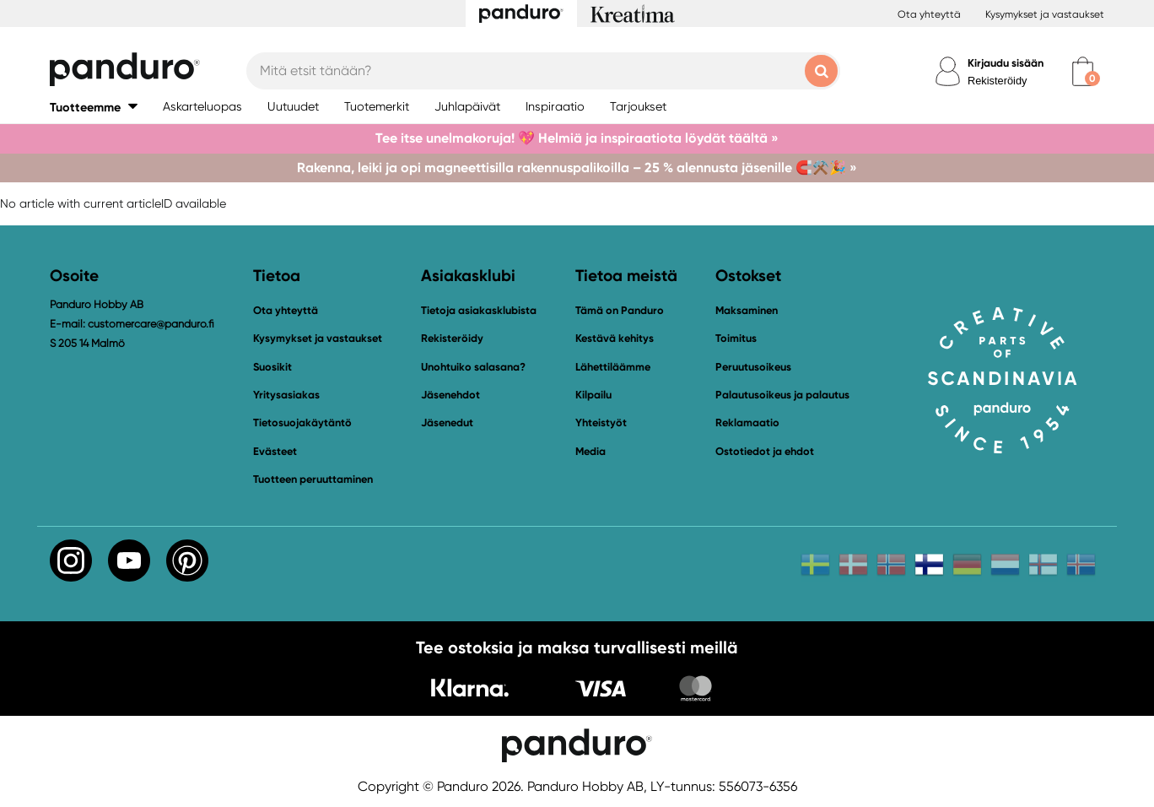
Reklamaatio (747, 422)
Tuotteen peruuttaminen (313, 479)
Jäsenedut (447, 422)
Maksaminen (746, 310)
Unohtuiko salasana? (473, 366)
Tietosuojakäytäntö (302, 422)
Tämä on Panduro (619, 310)
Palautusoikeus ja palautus (782, 394)
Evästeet (275, 452)
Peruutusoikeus (753, 366)
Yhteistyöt (601, 422)
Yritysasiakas (286, 394)
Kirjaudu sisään (1005, 63)
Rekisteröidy (997, 80)
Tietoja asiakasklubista (479, 310)
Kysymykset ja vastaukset (1044, 14)
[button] (93, 106)
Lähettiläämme (612, 366)
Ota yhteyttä (929, 14)
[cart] (1082, 71)
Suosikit (272, 366)
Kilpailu (593, 394)
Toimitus (736, 338)
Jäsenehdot (450, 394)
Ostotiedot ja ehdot (764, 451)
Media (590, 451)
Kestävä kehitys (614, 338)
